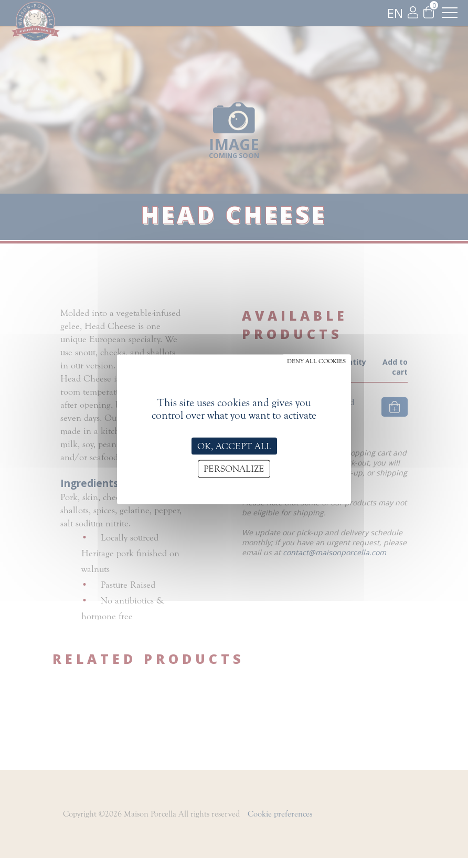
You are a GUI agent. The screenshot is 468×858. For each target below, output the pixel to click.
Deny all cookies (316, 360)
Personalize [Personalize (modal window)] (234, 468)
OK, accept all (234, 445)
